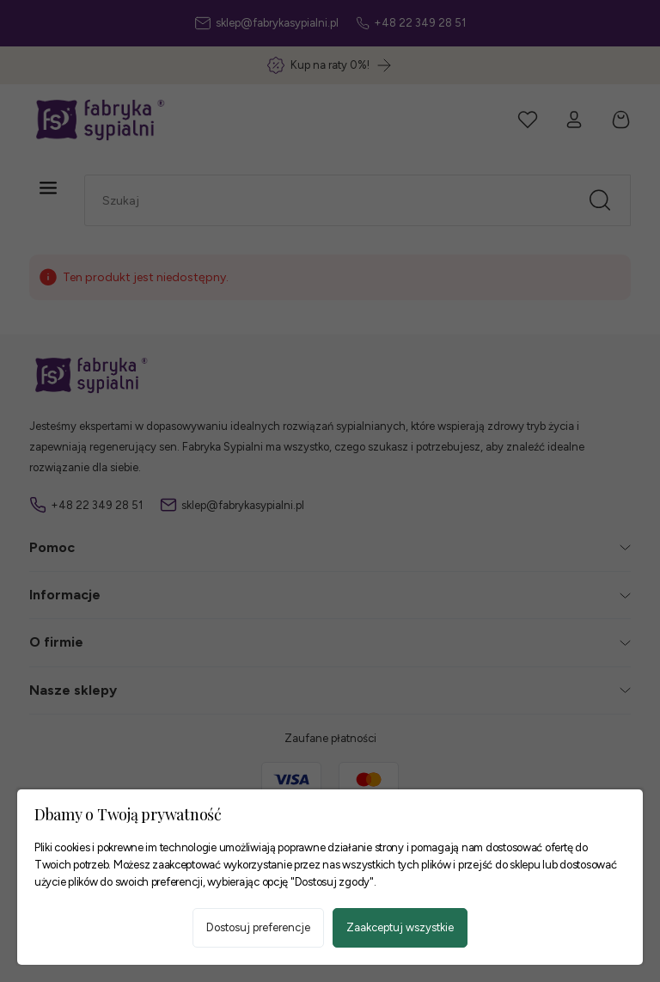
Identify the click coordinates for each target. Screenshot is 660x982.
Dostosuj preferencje (258, 927)
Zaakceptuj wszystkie (400, 927)
